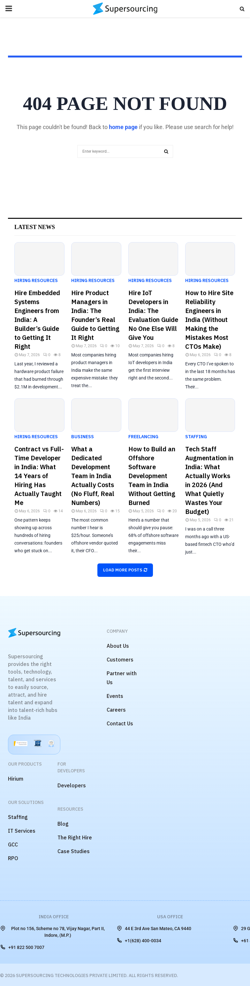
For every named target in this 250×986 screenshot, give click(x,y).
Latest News (34, 227)
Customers (120, 659)
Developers (71, 785)
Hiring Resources (36, 280)
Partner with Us (122, 677)
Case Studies (73, 851)
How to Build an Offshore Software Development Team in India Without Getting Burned (151, 476)
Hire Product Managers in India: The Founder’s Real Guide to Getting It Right (95, 315)
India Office (54, 917)
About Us (118, 646)
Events (115, 696)
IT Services (21, 831)
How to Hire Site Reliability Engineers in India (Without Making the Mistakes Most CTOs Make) (209, 319)
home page (123, 127)
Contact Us (120, 723)
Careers (116, 710)
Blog (63, 824)
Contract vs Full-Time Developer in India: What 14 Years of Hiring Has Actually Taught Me (39, 476)
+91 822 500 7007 (22, 947)
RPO (13, 858)
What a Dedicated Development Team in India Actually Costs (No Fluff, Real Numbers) (92, 476)
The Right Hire (74, 837)
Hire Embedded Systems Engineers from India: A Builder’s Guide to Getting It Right (37, 319)
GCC (13, 844)
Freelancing (143, 436)
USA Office (170, 917)
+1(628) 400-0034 (139, 940)
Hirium (15, 779)
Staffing (196, 436)
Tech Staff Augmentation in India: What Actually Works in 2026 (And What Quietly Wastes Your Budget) (209, 480)
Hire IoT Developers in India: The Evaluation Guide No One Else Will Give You (153, 315)
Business (82, 436)
